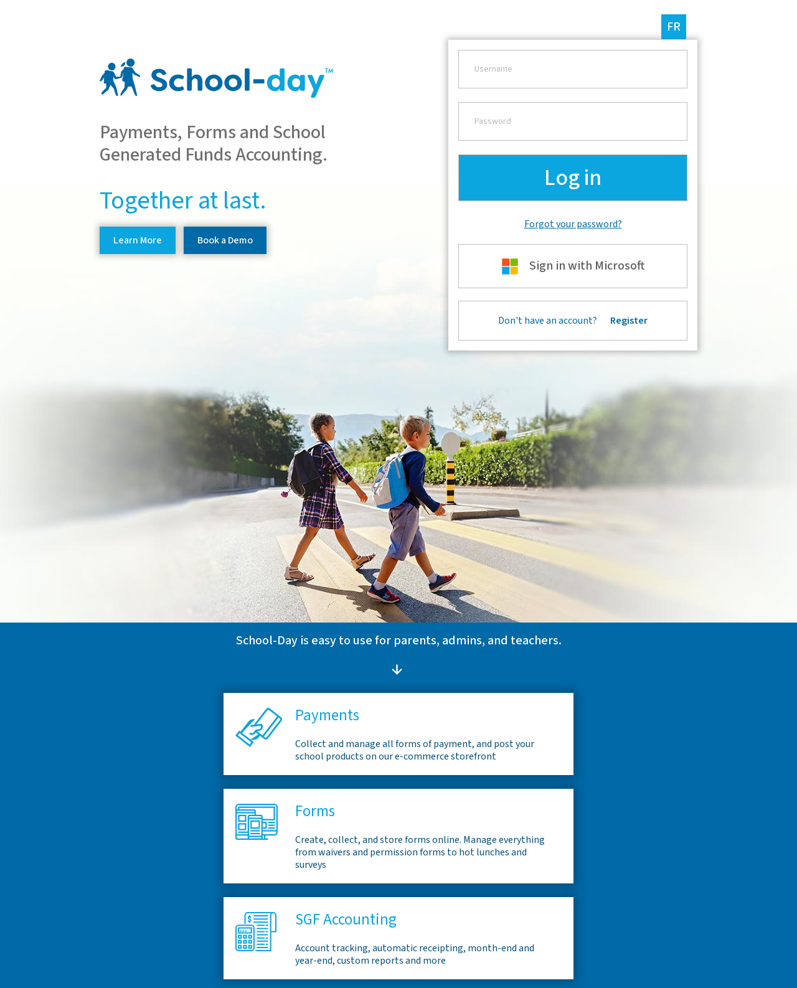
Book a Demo (225, 240)
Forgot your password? (573, 224)
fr (674, 26)
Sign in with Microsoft (572, 266)
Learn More (137, 240)
